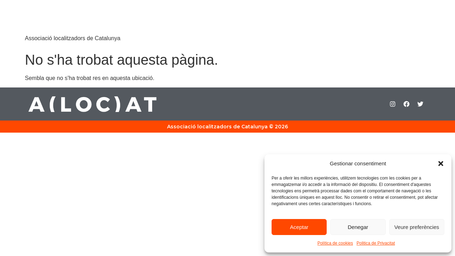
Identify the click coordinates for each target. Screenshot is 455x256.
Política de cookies (335, 243)
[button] (440, 163)
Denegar (358, 227)
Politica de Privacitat (376, 243)
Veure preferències (416, 227)
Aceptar (299, 227)
